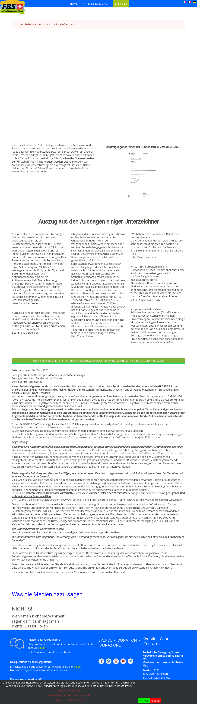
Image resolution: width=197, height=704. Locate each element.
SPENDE (105, 640)
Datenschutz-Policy (69, 690)
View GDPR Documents (69, 700)
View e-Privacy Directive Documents (69, 695)
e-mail (77, 666)
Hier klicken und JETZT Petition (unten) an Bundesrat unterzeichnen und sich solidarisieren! (98, 360)
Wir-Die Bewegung (94, 3)
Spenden (121, 3)
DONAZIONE (110, 645)
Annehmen (144, 700)
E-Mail (41, 648)
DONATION (127, 640)
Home (74, 3)
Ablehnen (155, 700)
